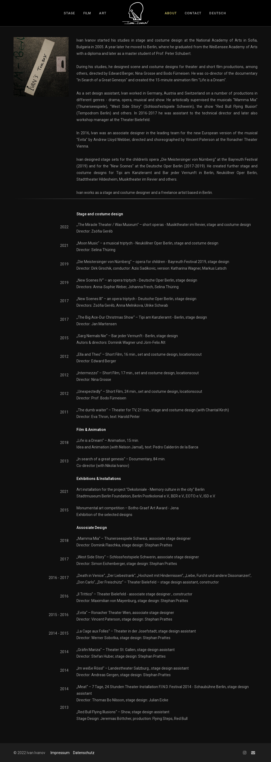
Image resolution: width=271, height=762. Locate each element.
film (87, 13)
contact (193, 13)
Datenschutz (83, 753)
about (171, 13)
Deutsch (217, 13)
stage (69, 13)
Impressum (60, 753)
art (102, 13)
